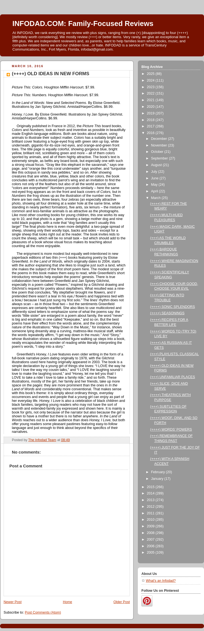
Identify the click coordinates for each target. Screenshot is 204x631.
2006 (151, 546)
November (159, 145)
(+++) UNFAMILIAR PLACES (172, 377)
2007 (151, 539)
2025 (151, 74)
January (157, 479)
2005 (151, 552)
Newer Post (13, 602)
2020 (151, 107)
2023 (151, 87)
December (159, 139)
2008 (151, 533)
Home (67, 602)
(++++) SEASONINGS (167, 313)
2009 (151, 526)
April (155, 191)
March (156, 198)
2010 (151, 520)
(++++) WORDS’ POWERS (171, 429)
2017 (151, 126)
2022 (151, 93)
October (157, 152)
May (155, 185)
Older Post (121, 602)
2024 (151, 80)
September (160, 158)
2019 (151, 113)
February (158, 472)
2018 (151, 120)
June (155, 178)
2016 (151, 133)
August (157, 165)
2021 (151, 100)
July (154, 172)
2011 (151, 513)
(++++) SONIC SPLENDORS (172, 307)
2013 (151, 500)
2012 (151, 507)
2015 (151, 487)
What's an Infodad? (161, 581)
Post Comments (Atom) (43, 612)
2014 (151, 493)
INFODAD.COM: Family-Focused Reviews (82, 23)
